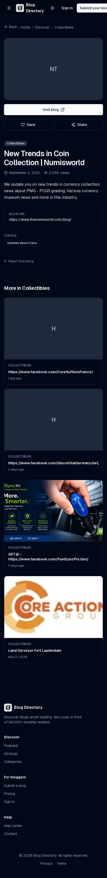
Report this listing (19, 261)
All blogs (11, 753)
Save (28, 124)
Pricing (9, 793)
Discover (42, 27)
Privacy (46, 863)
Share (79, 124)
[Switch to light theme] (53, 8)
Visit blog (53, 109)
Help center (13, 825)
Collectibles (64, 27)
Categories (13, 761)
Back (10, 27)
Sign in (67, 8)
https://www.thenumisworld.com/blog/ (40, 219)
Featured (11, 745)
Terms (61, 863)
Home (25, 27)
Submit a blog (15, 785)
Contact (10, 833)
